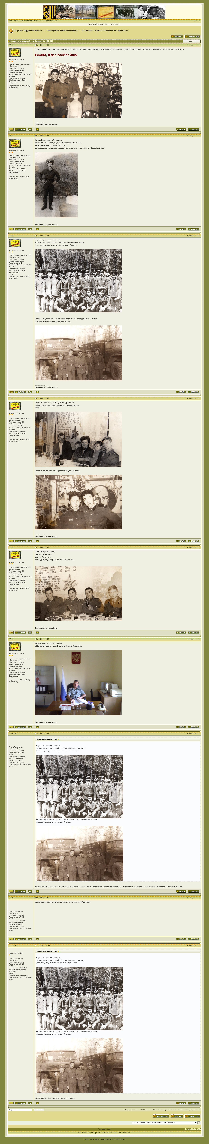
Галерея (197, 21)
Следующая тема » (192, 1110)
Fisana (110, 1133)
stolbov (12, 734)
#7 (199, 733)
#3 (199, 235)
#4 (199, 398)
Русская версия (89, 1139)
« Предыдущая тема (130, 1110)
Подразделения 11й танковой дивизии (62, 31)
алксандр (13, 946)
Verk (11, 45)
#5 (199, 547)
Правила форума (52, 21)
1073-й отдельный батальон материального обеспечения (105, 31)
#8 (199, 898)
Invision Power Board (102, 1139)
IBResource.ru (124, 1133)
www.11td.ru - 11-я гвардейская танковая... (26, 21)
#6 (199, 639)
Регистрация (114, 24)
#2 (199, 136)
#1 (199, 45)
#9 (199, 945)
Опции (191, 41)
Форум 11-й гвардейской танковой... (28, 31)
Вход (106, 24)
